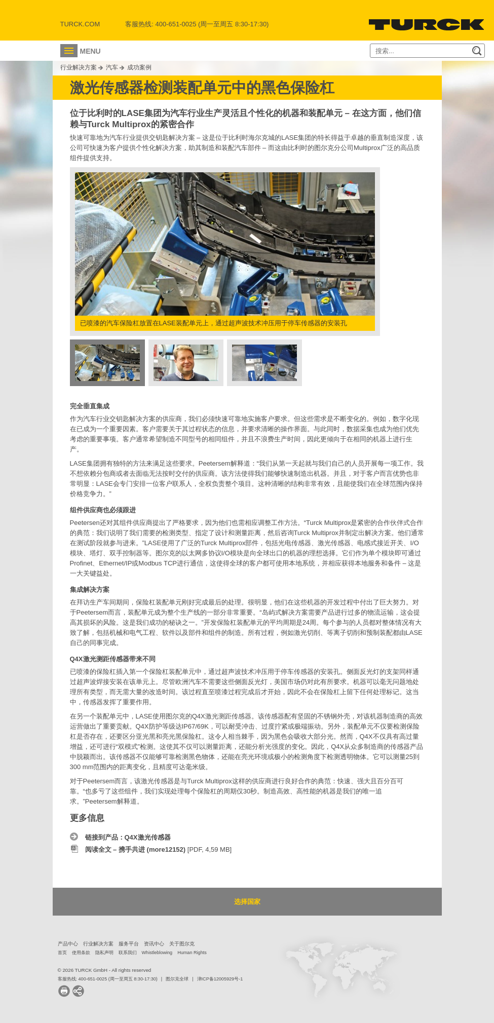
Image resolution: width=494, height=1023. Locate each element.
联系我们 (128, 952)
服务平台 (129, 943)
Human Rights (192, 952)
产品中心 (68, 943)
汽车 (112, 67)
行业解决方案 (78, 67)
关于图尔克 (182, 943)
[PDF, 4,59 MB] (158, 849)
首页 (62, 952)
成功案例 (139, 67)
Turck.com (80, 24)
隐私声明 (104, 952)
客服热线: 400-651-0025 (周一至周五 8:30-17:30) (108, 978)
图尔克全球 (177, 978)
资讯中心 (154, 943)
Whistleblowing (157, 952)
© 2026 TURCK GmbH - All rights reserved (104, 970)
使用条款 (81, 952)
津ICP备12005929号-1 (220, 978)
